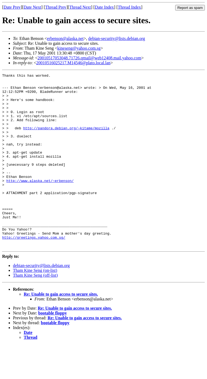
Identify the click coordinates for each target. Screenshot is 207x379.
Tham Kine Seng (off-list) (35, 310)
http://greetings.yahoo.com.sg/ (33, 270)
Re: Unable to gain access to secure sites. (61, 329)
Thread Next (80, 7)
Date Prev (12, 7)
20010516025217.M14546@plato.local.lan (73, 62)
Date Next (32, 7)
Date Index (104, 7)
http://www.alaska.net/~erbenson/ (40, 202)
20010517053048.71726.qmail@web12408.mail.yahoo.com (89, 58)
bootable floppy (52, 348)
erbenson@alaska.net (65, 38)
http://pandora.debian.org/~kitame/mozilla (66, 139)
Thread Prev (55, 7)
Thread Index (129, 7)
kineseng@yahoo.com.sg (79, 48)
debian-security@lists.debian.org (116, 38)
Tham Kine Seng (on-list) (35, 305)
